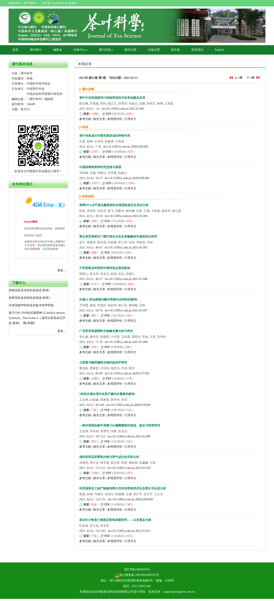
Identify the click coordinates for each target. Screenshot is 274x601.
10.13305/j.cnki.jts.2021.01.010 (131, 467)
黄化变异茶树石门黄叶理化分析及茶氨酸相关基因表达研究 (118, 236)
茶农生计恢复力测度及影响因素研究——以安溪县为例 (115, 520)
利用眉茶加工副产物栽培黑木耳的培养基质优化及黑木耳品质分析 (122, 488)
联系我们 (197, 49)
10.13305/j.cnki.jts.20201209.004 (132, 499)
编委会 (57, 49)
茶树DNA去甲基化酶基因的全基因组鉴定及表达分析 (114, 205)
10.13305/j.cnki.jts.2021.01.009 (131, 436)
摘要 (86, 113)
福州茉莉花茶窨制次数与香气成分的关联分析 (109, 457)
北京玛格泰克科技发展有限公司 (112, 591)
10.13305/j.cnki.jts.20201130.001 (131, 405)
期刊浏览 (106, 49)
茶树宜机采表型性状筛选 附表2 (29, 297)
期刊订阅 (130, 49)
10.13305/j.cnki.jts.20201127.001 (129, 373)
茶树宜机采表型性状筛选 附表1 (29, 290)
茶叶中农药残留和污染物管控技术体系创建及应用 (112, 97)
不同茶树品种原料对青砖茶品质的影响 (104, 268)
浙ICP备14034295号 (137, 569)
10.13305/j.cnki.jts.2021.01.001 (125, 108)
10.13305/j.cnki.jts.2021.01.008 (128, 342)
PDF (109, 113)
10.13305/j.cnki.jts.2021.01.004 (128, 216)
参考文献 (85, 119)
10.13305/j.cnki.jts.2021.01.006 (128, 279)
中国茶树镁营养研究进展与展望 (100, 167)
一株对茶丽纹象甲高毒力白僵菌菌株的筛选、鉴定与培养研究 (119, 425)
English (219, 49)
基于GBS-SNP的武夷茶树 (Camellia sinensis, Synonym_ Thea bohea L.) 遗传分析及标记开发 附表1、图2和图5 (37, 318)
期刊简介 (36, 49)
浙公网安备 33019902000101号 (137, 575)
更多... (61, 270)
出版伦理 (154, 49)
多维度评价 (114, 119)
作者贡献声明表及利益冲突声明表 (31, 305)
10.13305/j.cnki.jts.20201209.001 (129, 178)
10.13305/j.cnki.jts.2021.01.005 (128, 247)
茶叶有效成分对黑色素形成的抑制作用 (104, 135)
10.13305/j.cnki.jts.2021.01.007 (128, 310)
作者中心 (80, 49)
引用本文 (130, 119)
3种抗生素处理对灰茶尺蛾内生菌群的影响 (107, 394)
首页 (15, 49)
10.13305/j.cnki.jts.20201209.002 (128, 146)
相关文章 (99, 119)
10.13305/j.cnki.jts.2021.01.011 (131, 530)
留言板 (175, 49)
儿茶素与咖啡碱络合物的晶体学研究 (103, 362)
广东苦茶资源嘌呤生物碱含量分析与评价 (106, 331)
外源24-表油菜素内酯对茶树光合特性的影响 (108, 299)
